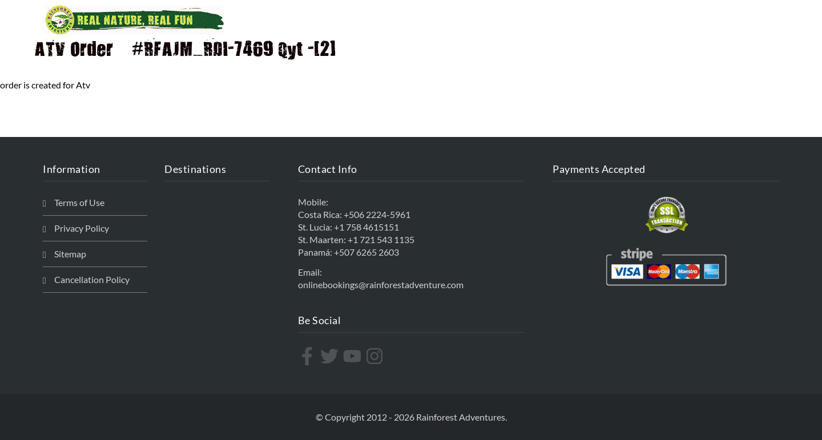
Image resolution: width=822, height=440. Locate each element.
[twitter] (330, 356)
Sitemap (70, 253)
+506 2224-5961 (377, 214)
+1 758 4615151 (366, 226)
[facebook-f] (308, 356)
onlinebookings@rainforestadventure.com (381, 284)
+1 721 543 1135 (381, 239)
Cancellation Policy (92, 279)
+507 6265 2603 (366, 252)
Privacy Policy (81, 228)
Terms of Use (79, 202)
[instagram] (375, 356)
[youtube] (353, 356)
